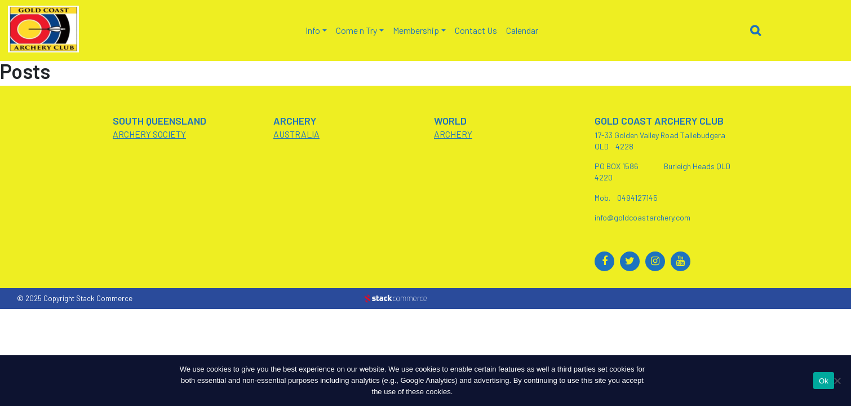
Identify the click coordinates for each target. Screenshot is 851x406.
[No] (837, 380)
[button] (758, 32)
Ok (823, 381)
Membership (416, 30)
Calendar (522, 30)
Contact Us (476, 30)
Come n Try (356, 30)
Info (312, 30)
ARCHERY (453, 134)
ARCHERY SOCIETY (149, 134)
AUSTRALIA (296, 134)
